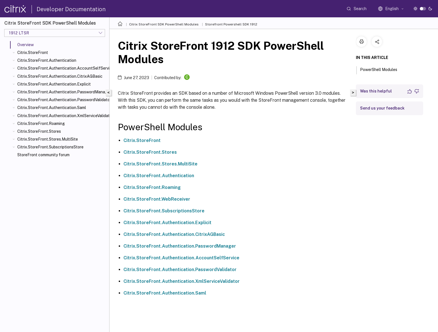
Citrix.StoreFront (32, 52)
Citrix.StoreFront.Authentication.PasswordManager (62, 92)
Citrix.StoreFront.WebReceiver (156, 199)
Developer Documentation (71, 9)
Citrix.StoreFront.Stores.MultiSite (47, 139)
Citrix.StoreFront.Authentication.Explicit (54, 84)
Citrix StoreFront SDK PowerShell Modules (164, 24)
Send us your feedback (382, 108)
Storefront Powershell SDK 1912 (231, 24)
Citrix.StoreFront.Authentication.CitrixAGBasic (60, 76)
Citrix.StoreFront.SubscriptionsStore (50, 147)
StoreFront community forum (43, 155)
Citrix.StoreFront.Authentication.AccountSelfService (62, 68)
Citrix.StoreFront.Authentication (46, 60)
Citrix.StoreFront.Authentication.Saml (51, 107)
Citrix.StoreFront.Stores (39, 131)
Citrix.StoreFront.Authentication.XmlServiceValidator (62, 115)
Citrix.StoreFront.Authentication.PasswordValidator (62, 100)
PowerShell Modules (381, 69)
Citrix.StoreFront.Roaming (41, 123)
